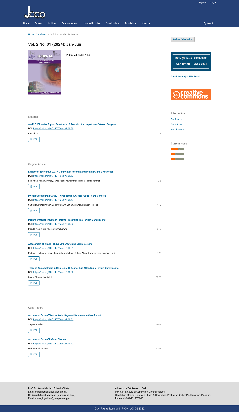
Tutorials (129, 23)
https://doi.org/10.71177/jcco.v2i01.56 (53, 272)
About (145, 23)
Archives (52, 23)
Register (203, 2)
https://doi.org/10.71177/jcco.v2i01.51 (53, 343)
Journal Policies (92, 23)
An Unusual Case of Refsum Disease (47, 339)
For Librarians (177, 129)
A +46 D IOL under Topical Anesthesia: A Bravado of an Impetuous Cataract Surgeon (72, 124)
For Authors (176, 124)
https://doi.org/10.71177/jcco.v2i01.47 (53, 200)
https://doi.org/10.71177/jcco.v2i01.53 (53, 176)
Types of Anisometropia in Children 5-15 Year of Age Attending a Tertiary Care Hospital (73, 268)
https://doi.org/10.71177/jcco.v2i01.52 (53, 224)
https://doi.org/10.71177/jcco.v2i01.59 (53, 248)
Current (38, 23)
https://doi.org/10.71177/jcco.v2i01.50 (53, 128)
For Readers (177, 119)
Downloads (112, 23)
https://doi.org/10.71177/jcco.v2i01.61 (53, 319)
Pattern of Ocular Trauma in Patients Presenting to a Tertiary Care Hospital (67, 220)
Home (26, 23)
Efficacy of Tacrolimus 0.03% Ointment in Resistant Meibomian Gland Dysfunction (71, 171)
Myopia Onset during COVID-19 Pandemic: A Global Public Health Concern (67, 195)
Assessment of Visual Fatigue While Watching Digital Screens (60, 244)
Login (213, 2)
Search (208, 23)
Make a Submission (182, 39)
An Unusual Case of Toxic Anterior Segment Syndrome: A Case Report (64, 315)
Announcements (70, 23)
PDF (35, 139)
